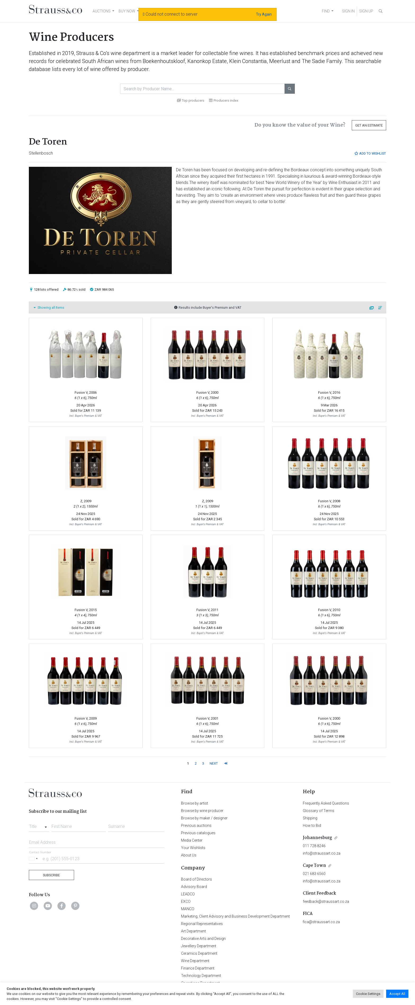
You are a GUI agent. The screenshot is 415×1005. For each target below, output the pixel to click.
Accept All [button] (397, 994)
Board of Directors (196, 879)
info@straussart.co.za (321, 853)
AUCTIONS (102, 11)
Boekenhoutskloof (164, 61)
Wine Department (195, 961)
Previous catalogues (198, 833)
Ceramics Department (199, 953)
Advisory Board (194, 887)
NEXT (214, 763)
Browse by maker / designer (204, 818)
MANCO (187, 909)
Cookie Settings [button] (368, 994)
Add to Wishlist (370, 153)
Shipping (310, 818)
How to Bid (312, 825)
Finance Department (197, 968)
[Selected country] (34, 858)
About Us (188, 855)
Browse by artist (194, 803)
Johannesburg (317, 837)
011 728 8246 (314, 846)
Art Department (193, 931)
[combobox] (39, 825)
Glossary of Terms (318, 811)
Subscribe (51, 875)
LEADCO (188, 894)
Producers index (223, 100)
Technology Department (201, 975)
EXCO (186, 901)
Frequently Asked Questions (326, 803)
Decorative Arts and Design (203, 938)
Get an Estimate (369, 125)
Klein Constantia (248, 61)
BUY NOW (127, 11)
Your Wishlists (193, 848)
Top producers (190, 100)
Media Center (191, 840)
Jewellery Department (198, 946)
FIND (326, 11)
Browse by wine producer (202, 811)
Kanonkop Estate (207, 61)
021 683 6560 (314, 874)
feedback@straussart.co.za (326, 901)
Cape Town (314, 865)
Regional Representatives (202, 924)
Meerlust (279, 61)
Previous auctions (196, 825)
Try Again (264, 14)
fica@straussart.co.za (321, 922)
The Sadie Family (322, 61)
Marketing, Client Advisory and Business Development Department (235, 916)
